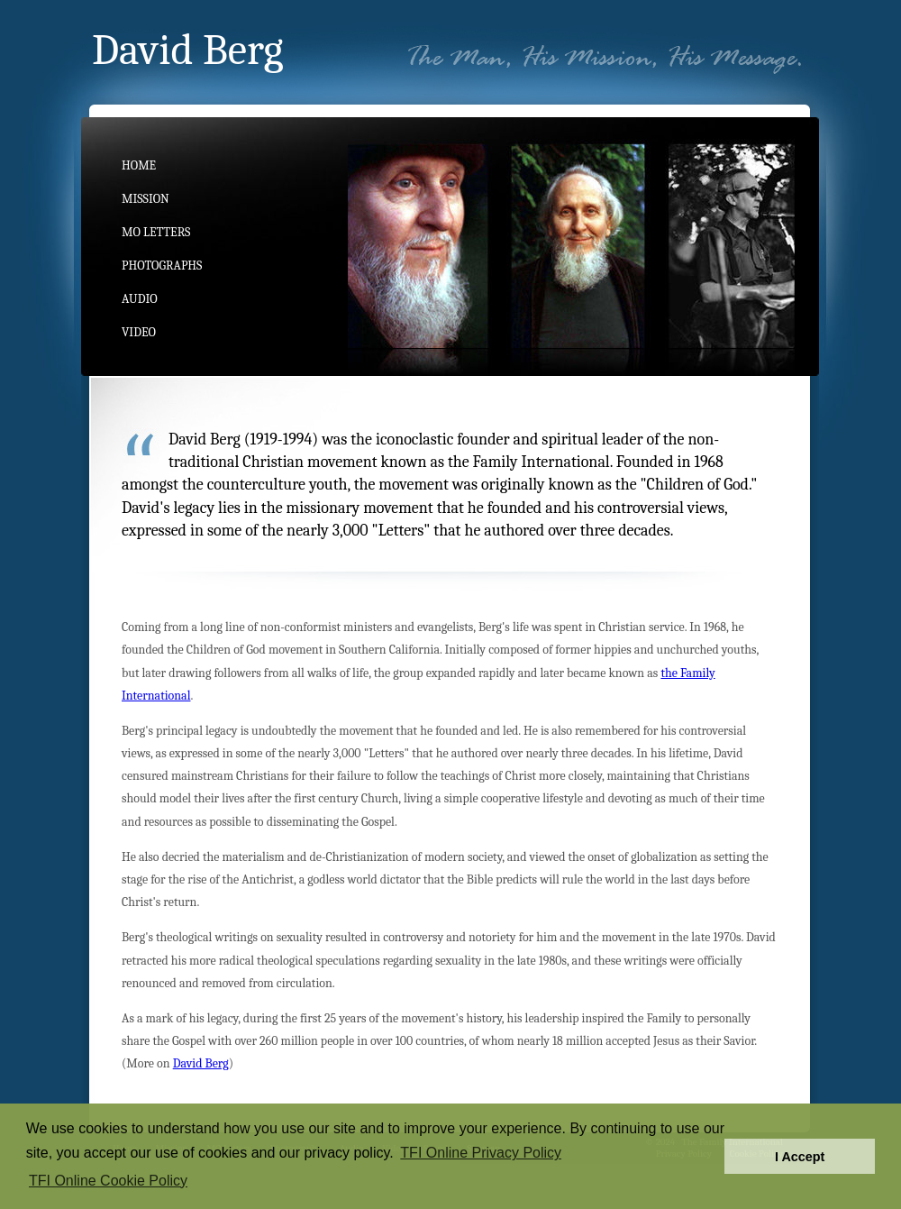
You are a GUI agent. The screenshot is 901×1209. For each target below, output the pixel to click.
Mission (145, 198)
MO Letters (156, 232)
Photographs (162, 265)
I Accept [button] (799, 1156)
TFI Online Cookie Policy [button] (108, 1180)
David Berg (201, 1063)
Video (139, 332)
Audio (140, 299)
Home (139, 165)
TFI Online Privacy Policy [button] (480, 1152)
